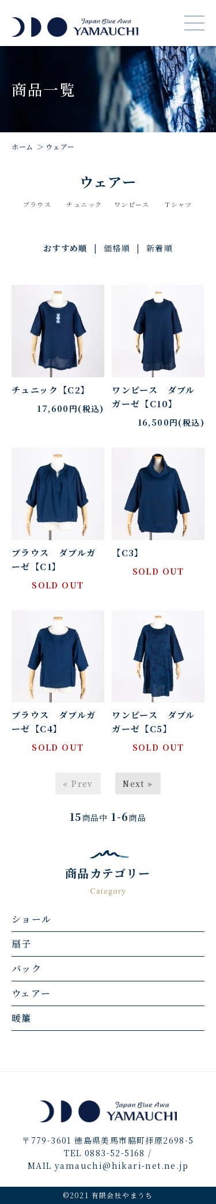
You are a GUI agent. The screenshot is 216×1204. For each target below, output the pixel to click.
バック (26, 968)
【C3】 (128, 552)
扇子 (22, 943)
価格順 (117, 248)
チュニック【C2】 (51, 390)
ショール (32, 919)
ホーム (22, 146)
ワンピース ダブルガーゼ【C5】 (153, 722)
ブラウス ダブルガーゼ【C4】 (54, 722)
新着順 (159, 248)
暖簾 (22, 1018)
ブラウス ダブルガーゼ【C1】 (54, 559)
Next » (138, 783)
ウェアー (60, 146)
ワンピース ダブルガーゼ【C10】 (153, 397)
